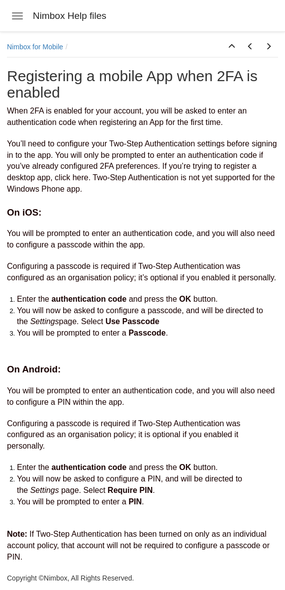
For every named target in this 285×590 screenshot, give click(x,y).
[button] (231, 47)
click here (72, 177)
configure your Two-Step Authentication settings (141, 143)
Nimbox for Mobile (35, 47)
